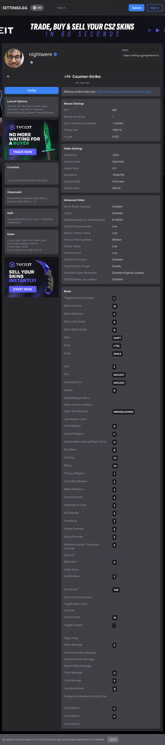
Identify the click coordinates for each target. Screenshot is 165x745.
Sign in (154, 8)
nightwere (43, 54)
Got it (113, 739)
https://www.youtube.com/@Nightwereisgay (124, 91)
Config (31, 90)
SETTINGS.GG (15, 7)
